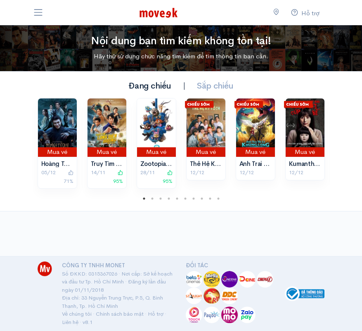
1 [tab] (144, 198)
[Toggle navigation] (38, 12)
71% (68, 177)
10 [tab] (218, 198)
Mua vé (57, 152)
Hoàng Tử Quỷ (61, 164)
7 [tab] (193, 198)
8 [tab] (202, 198)
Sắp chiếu (215, 86)
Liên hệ (70, 322)
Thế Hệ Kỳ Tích (211, 164)
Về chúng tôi (77, 313)
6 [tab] (185, 198)
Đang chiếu (149, 86)
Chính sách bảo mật (120, 313)
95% (118, 177)
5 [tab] (177, 198)
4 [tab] (169, 198)
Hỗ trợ (155, 313)
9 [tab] (210, 198)
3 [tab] (160, 198)
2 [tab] (152, 198)
